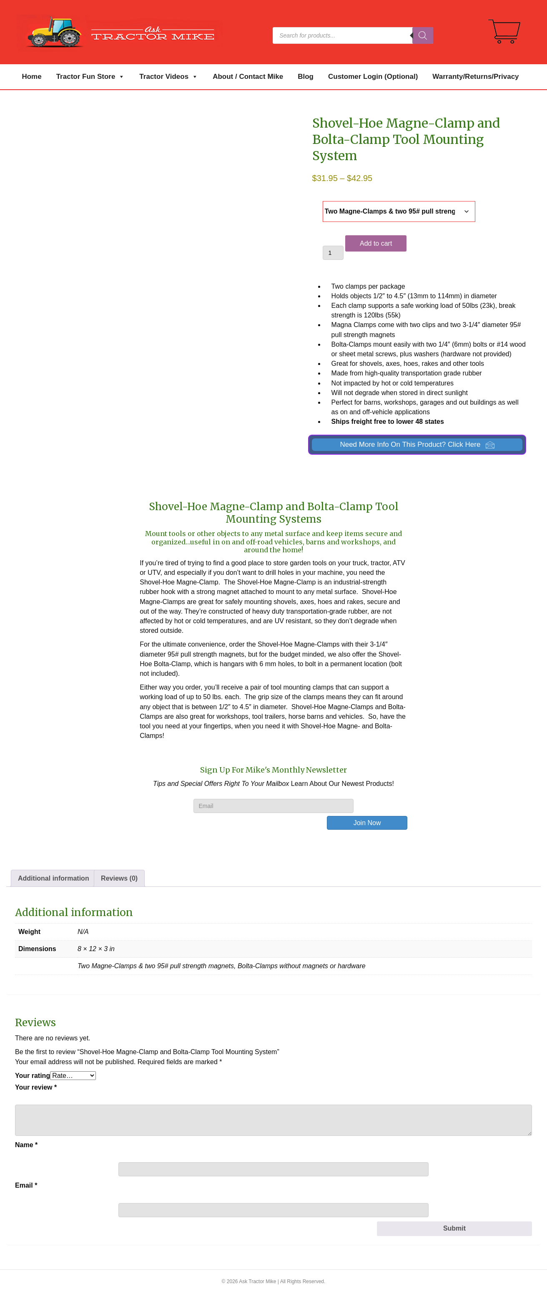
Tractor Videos (168, 76)
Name (26, 1144)
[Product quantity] (333, 253)
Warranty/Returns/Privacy (475, 77)
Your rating (32, 1075)
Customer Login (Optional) (373, 77)
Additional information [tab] (53, 878)
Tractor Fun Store (90, 76)
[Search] (422, 35)
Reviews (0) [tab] (119, 878)
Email (26, 1185)
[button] (417, 444)
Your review (36, 1087)
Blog (306, 77)
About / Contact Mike (248, 77)
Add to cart (376, 243)
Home (31, 77)
